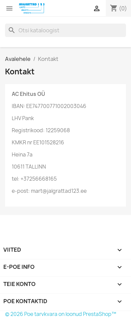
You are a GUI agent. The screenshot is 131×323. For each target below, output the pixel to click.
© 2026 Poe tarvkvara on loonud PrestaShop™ (60, 314)
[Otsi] (65, 30)
